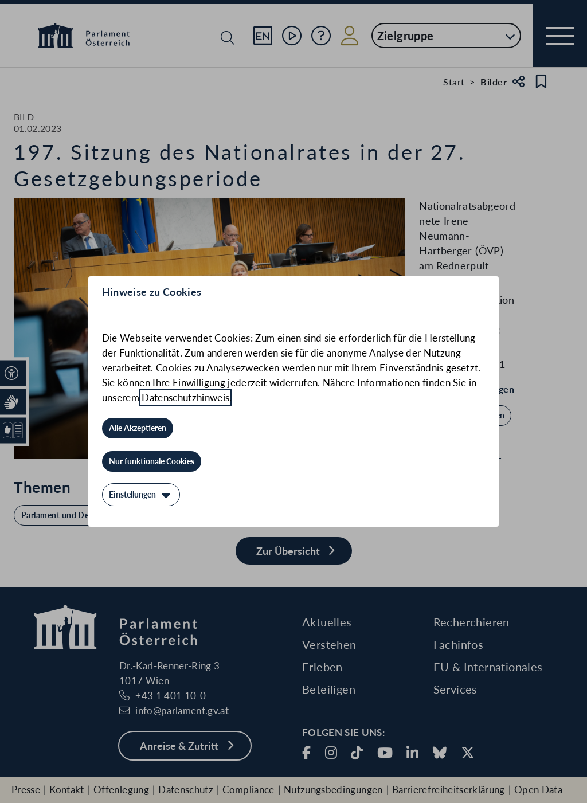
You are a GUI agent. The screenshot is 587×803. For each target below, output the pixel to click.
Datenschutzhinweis (185, 397)
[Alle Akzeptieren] (137, 428)
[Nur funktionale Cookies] (151, 461)
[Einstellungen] (141, 494)
